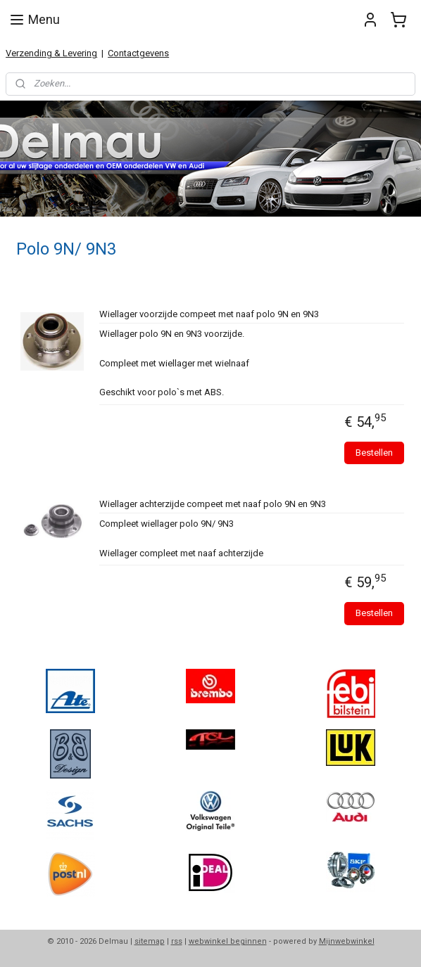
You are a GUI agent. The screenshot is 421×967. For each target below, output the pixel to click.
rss (176, 941)
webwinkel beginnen (228, 941)
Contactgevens (138, 53)
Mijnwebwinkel (347, 941)
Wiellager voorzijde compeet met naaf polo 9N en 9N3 (209, 314)
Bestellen (374, 452)
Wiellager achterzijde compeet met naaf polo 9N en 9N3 (212, 504)
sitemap (149, 941)
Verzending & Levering (51, 53)
